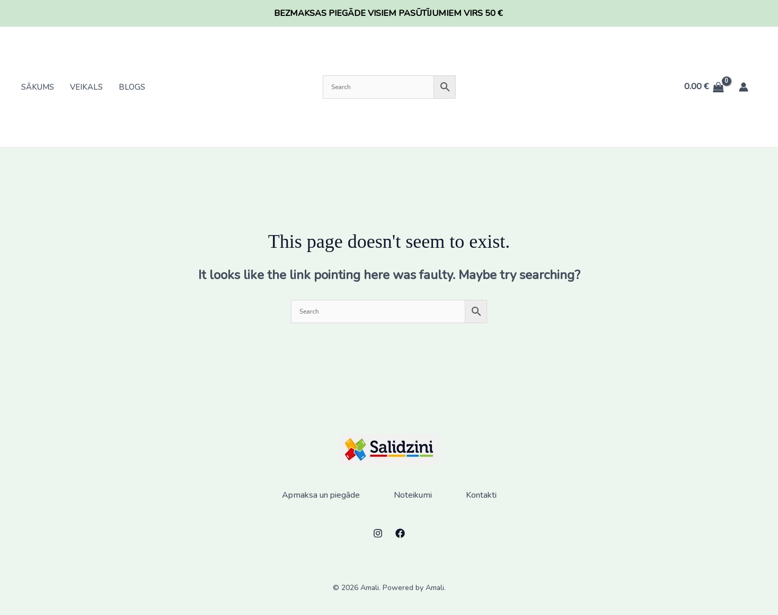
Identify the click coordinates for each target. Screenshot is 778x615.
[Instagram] (378, 533)
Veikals (86, 87)
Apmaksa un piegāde (321, 495)
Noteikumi (413, 495)
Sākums (37, 87)
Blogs (132, 87)
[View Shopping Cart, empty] (703, 87)
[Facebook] (400, 533)
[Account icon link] (743, 87)
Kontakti (481, 495)
